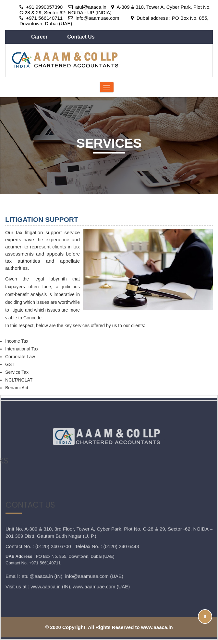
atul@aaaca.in (37, 554)
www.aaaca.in (45, 565)
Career (40, 37)
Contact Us (80, 37)
